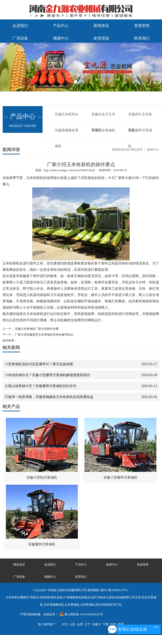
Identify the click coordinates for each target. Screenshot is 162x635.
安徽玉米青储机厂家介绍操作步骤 (36, 328)
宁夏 (105, 624)
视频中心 (61, 38)
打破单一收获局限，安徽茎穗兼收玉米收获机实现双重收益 (49, 397)
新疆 (121, 624)
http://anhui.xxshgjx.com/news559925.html (69, 170)
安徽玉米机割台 (67, 114)
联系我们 (142, 38)
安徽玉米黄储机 (103, 130)
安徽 (113, 624)
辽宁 (87, 624)
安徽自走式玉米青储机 (103, 117)
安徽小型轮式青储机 (42, 477)
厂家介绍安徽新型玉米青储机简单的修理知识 (43, 334)
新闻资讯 (101, 26)
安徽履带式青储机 (140, 133)
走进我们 (20, 26)
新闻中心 (153, 149)
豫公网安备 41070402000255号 (81, 614)
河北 (65, 624)
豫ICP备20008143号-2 (114, 590)
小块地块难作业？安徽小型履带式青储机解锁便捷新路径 (47, 375)
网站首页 (137, 149)
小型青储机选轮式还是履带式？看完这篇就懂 (39, 364)
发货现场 (101, 38)
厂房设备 (20, 38)
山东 (72, 624)
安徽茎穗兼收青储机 (67, 133)
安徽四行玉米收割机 (140, 117)
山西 (80, 624)
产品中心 (61, 26)
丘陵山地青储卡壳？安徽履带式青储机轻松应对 (40, 386)
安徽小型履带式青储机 (120, 477)
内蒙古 (96, 624)
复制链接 (93, 590)
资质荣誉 (142, 26)
